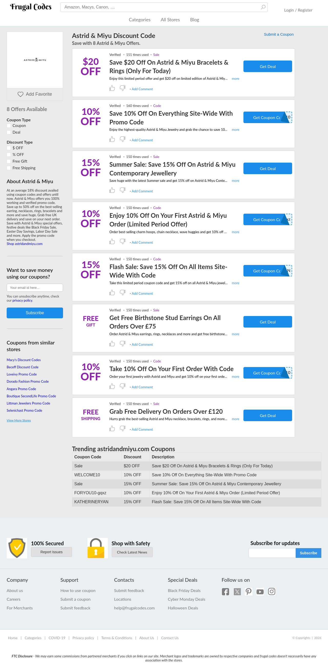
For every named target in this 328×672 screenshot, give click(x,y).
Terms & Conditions (116, 638)
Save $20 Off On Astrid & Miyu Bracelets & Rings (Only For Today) (168, 66)
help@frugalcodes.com (134, 607)
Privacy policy (83, 638)
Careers (13, 599)
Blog (194, 19)
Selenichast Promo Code (24, 410)
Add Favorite (35, 94)
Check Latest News (132, 552)
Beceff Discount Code (22, 367)
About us (15, 590)
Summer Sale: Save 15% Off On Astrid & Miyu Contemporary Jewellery (172, 169)
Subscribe (308, 553)
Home (12, 638)
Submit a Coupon (279, 34)
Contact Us (170, 638)
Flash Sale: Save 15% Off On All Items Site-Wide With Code (168, 271)
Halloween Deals (183, 607)
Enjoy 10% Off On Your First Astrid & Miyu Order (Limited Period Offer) (168, 220)
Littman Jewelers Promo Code (28, 403)
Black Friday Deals (184, 590)
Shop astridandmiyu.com (25, 244)
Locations (122, 599)
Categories (139, 19)
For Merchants (20, 607)
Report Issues (51, 552)
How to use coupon (78, 590)
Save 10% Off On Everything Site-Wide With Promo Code (171, 118)
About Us (146, 638)
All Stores (170, 19)
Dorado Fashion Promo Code (28, 381)
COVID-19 (57, 638)
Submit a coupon (75, 599)
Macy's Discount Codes (24, 360)
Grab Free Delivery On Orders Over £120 (166, 411)
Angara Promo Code (21, 389)
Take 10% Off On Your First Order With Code (171, 368)
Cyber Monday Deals (186, 599)
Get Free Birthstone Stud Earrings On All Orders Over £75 (165, 322)
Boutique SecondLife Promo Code (31, 396)
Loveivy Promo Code (22, 374)
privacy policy (22, 300)
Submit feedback (75, 607)
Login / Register (298, 9)
